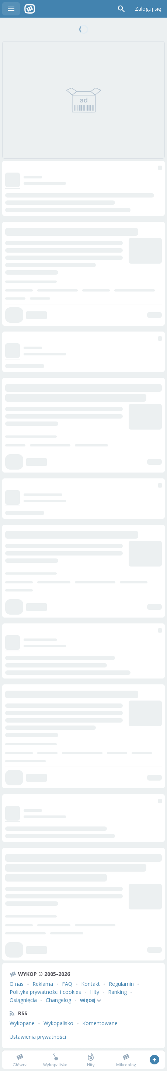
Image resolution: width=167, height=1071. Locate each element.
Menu (11, 8)
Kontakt (90, 983)
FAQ (67, 983)
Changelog (58, 999)
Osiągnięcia (23, 999)
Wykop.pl (29, 9)
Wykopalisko (58, 1023)
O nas (17, 983)
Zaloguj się (148, 8)
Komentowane (100, 1023)
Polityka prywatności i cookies (45, 991)
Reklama (42, 983)
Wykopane (22, 1023)
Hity (94, 991)
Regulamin (121, 983)
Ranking (117, 991)
